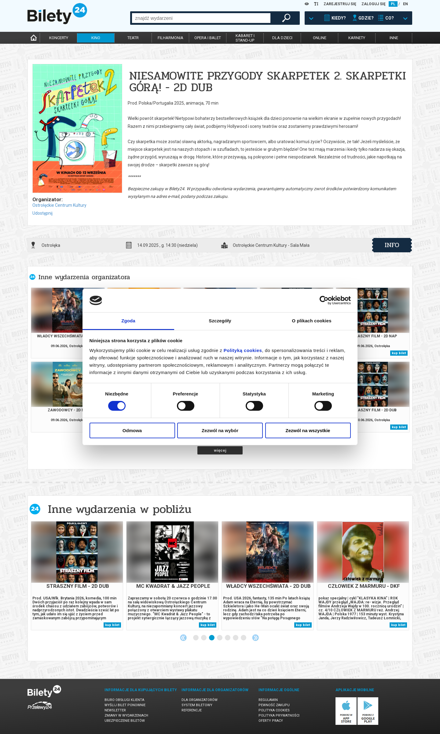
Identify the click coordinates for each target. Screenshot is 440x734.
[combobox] (201, 18)
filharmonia (170, 37)
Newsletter (115, 710)
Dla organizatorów (200, 700)
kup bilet (399, 353)
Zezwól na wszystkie (308, 430)
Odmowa (132, 430)
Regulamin (268, 700)
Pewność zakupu (274, 705)
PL (393, 4)
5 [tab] (228, 638)
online (319, 37)
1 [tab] (196, 638)
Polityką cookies (243, 350)
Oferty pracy (270, 721)
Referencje (192, 710)
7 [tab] (244, 638)
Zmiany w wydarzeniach (126, 715)
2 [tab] (204, 638)
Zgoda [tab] (128, 320)
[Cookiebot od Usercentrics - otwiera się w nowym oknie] (324, 300)
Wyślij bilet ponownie (125, 705)
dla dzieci (282, 37)
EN (405, 4)
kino (95, 37)
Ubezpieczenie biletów (125, 721)
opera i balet (207, 37)
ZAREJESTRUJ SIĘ (340, 4)
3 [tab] (212, 638)
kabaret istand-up (245, 38)
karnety (356, 37)
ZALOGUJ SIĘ (373, 4)
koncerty (58, 37)
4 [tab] (220, 638)
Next (255, 637)
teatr (133, 37)
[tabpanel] (77, 575)
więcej (220, 450)
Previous (183, 637)
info (392, 245)
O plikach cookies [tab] (311, 320)
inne (394, 37)
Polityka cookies (274, 710)
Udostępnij (42, 213)
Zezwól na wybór (220, 430)
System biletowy (197, 705)
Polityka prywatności (278, 715)
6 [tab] (236, 638)
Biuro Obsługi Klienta (124, 700)
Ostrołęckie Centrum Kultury (59, 205)
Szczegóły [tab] (220, 320)
